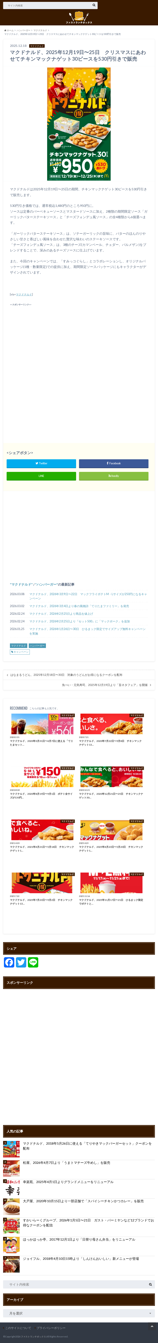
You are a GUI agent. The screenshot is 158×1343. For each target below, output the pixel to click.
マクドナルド (24, 294)
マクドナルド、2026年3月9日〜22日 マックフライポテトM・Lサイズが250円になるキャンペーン (88, 596)
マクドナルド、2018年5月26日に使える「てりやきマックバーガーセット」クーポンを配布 (87, 1145)
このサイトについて (18, 1328)
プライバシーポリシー (51, 1328)
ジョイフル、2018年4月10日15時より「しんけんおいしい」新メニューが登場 (81, 1258)
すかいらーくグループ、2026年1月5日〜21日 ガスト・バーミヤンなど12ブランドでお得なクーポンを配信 (88, 1222)
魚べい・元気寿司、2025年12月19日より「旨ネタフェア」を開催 (105, 685)
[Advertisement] (79, 336)
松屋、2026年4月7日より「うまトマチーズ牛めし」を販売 (66, 1162)
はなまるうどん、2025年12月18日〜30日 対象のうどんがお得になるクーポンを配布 (66, 674)
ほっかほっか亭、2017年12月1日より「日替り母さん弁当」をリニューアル (79, 1239)
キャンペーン (21, 651)
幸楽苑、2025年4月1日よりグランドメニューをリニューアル (68, 1182)
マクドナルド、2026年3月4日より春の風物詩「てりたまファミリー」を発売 (79, 606)
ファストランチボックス (33, 1336)
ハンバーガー (46, 584)
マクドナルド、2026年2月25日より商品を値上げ (61, 613)
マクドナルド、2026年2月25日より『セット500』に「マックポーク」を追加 (79, 621)
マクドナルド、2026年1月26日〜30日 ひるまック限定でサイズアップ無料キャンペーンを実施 (87, 631)
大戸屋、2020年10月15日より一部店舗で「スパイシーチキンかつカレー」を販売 (83, 1201)
